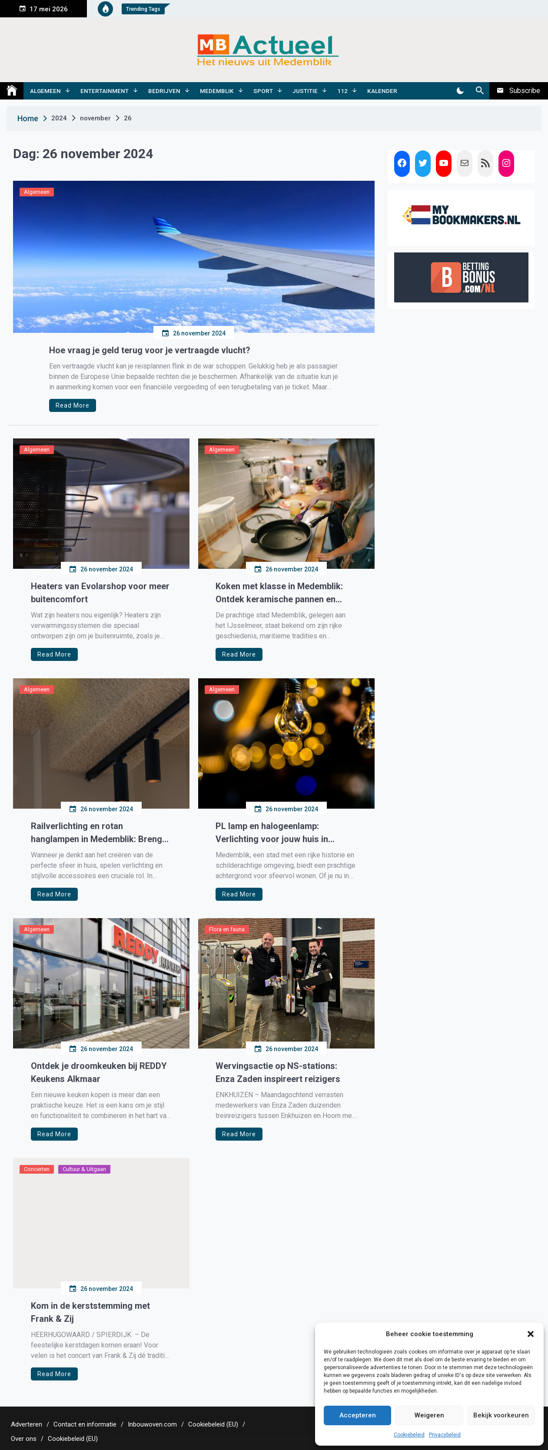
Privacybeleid (445, 1435)
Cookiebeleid (409, 1435)
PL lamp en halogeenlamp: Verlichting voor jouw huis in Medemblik (272, 833)
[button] (530, 1334)
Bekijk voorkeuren (501, 1415)
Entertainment (104, 90)
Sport (263, 90)
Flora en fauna (227, 929)
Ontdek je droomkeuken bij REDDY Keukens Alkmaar (99, 1072)
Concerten (37, 1169)
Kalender (382, 90)
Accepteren (357, 1415)
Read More (73, 405)
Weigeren (429, 1415)
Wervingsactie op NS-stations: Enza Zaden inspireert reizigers (278, 1072)
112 (342, 90)
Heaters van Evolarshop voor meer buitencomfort (100, 592)
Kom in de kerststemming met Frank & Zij (90, 1312)
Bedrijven (164, 90)
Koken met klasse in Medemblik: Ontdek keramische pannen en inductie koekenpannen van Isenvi (282, 593)
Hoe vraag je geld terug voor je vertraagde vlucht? (149, 350)
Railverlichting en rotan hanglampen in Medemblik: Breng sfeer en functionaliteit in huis (96, 833)
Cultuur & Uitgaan (84, 1169)
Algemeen (45, 90)
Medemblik (217, 90)
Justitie (305, 90)
